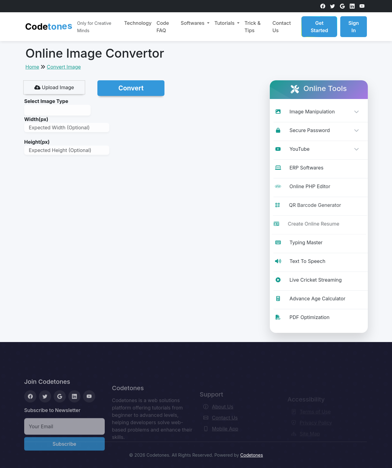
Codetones (251, 455)
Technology (138, 23)
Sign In (353, 26)
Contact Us (281, 26)
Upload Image (54, 87)
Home (32, 67)
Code (48, 25)
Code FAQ (162, 26)
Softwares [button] (193, 23)
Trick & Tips (252, 26)
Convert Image (64, 67)
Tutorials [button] (225, 23)
